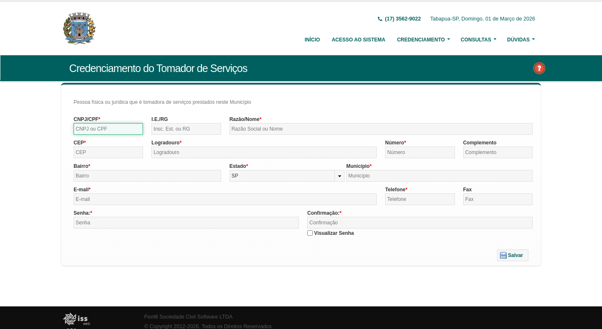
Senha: (82, 213)
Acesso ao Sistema (358, 40)
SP (235, 176)
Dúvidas (518, 40)
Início (312, 40)
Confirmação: (323, 213)
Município (358, 166)
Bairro (81, 166)
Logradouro (165, 143)
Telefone (395, 190)
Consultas (476, 40)
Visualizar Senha (334, 233)
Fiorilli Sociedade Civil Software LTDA (188, 317)
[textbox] (108, 129)
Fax (467, 190)
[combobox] (287, 176)
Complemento (480, 143)
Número (394, 143)
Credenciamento (421, 40)
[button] (512, 255)
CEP (79, 143)
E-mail (81, 190)
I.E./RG (159, 119)
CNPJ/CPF (86, 119)
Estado (238, 166)
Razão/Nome (245, 119)
